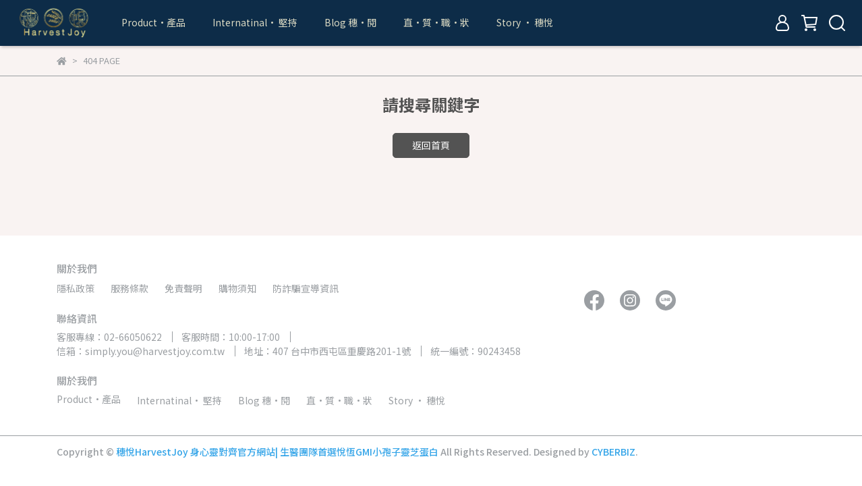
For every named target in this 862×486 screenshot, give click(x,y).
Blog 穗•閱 (350, 22)
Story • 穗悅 (524, 22)
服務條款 (129, 288)
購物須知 (237, 288)
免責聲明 (183, 288)
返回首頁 (431, 145)
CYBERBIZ (613, 451)
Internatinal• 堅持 (254, 22)
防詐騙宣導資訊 (305, 288)
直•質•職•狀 (436, 22)
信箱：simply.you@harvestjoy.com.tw (141, 351)
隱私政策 (75, 288)
